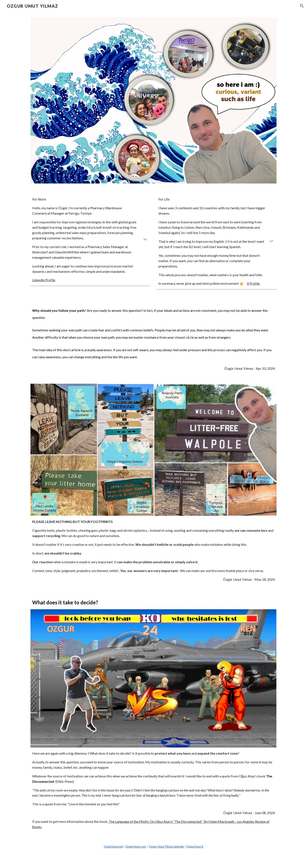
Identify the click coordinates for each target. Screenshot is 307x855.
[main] (90, 240)
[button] (302, 6)
